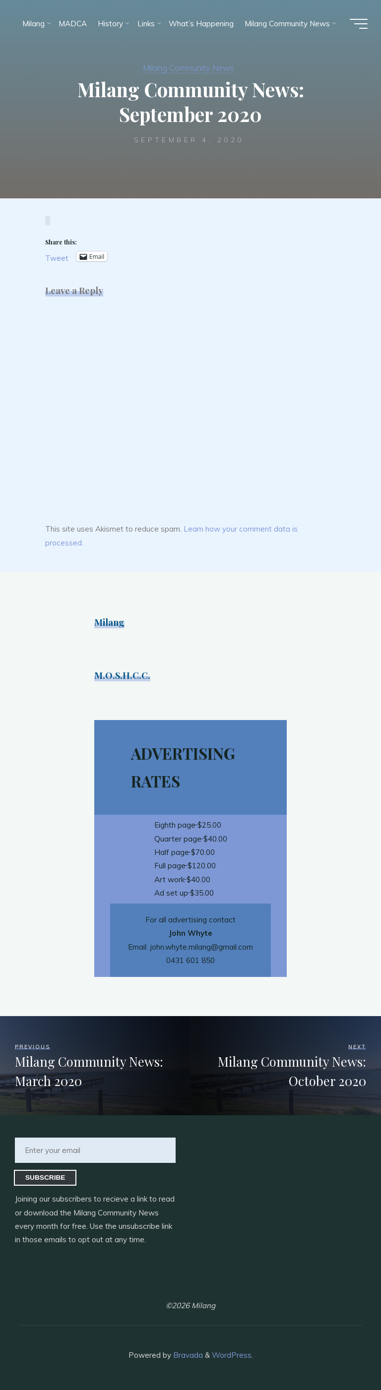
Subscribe (45, 1177)
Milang (109, 622)
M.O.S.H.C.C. (122, 675)
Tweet (56, 257)
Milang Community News (188, 67)
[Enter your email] (95, 1150)
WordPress (232, 1355)
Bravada (187, 1355)
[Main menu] (357, 24)
